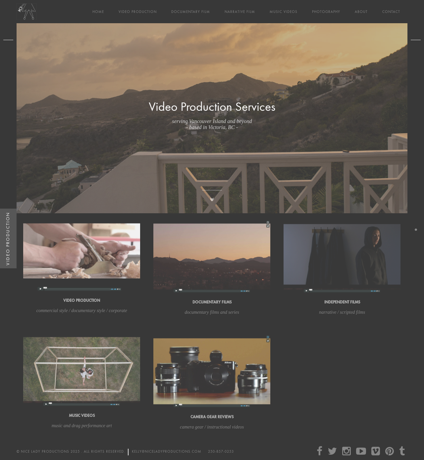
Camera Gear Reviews (212, 417)
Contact (391, 12)
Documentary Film (190, 12)
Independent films (342, 302)
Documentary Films (212, 302)
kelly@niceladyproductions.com (166, 451)
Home (98, 12)
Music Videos (283, 12)
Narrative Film (240, 12)
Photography (326, 12)
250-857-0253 (221, 451)
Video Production (138, 12)
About (361, 12)
